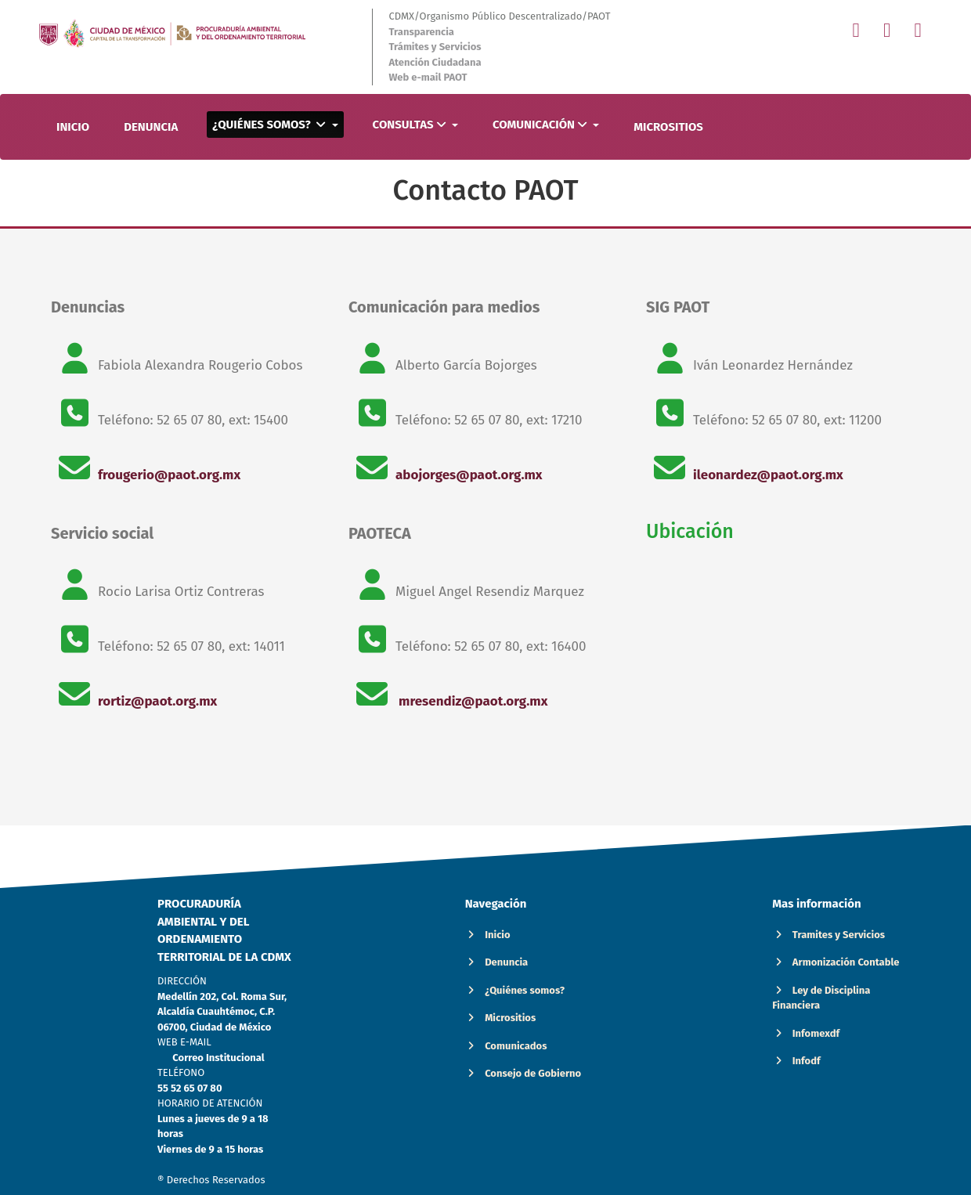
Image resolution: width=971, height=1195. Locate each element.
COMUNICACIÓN (541, 124)
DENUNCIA (151, 127)
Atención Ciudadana (434, 62)
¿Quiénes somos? (515, 990)
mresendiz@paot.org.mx (471, 701)
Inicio (488, 934)
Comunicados (506, 1046)
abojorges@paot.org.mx (469, 475)
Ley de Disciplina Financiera (821, 998)
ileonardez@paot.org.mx (768, 475)
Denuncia (497, 962)
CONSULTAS (411, 124)
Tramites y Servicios (828, 934)
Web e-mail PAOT (427, 77)
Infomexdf (805, 1033)
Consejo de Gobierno (523, 1073)
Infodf (796, 1061)
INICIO (72, 127)
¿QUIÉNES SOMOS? (270, 124)
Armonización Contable (835, 962)
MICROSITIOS (668, 127)
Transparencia (421, 32)
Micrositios (500, 1018)
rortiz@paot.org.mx (157, 701)
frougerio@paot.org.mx (169, 475)
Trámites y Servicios (434, 46)
